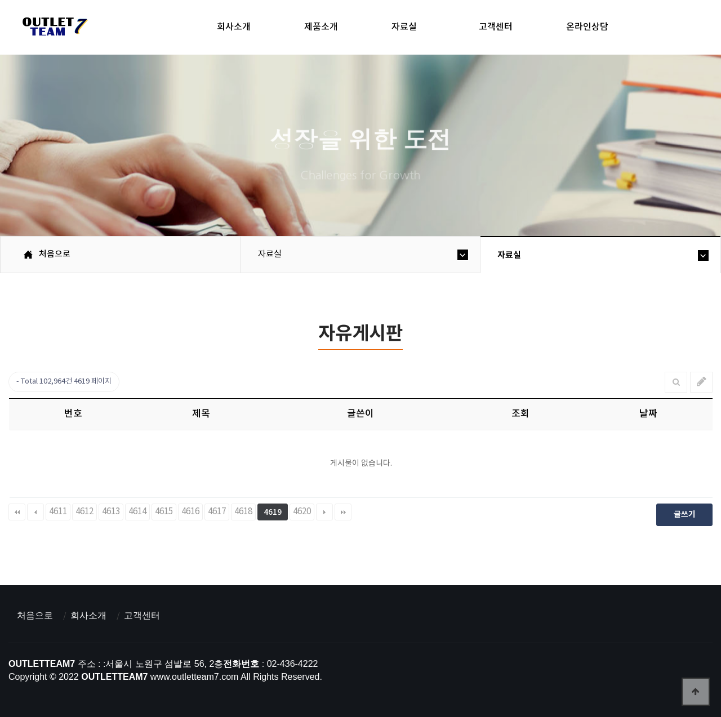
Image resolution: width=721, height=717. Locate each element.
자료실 (404, 27)
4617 (217, 511)
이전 (35, 512)
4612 (84, 511)
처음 (16, 512)
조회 (520, 414)
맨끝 (343, 512)
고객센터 (496, 27)
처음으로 (35, 615)
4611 (58, 511)
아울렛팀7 (53, 29)
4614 (137, 511)
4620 (302, 511)
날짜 (648, 414)
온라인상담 (587, 27)
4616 (190, 511)
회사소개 (234, 27)
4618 (243, 511)
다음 (324, 512)
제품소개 (321, 27)
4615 (164, 511)
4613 (111, 511)
